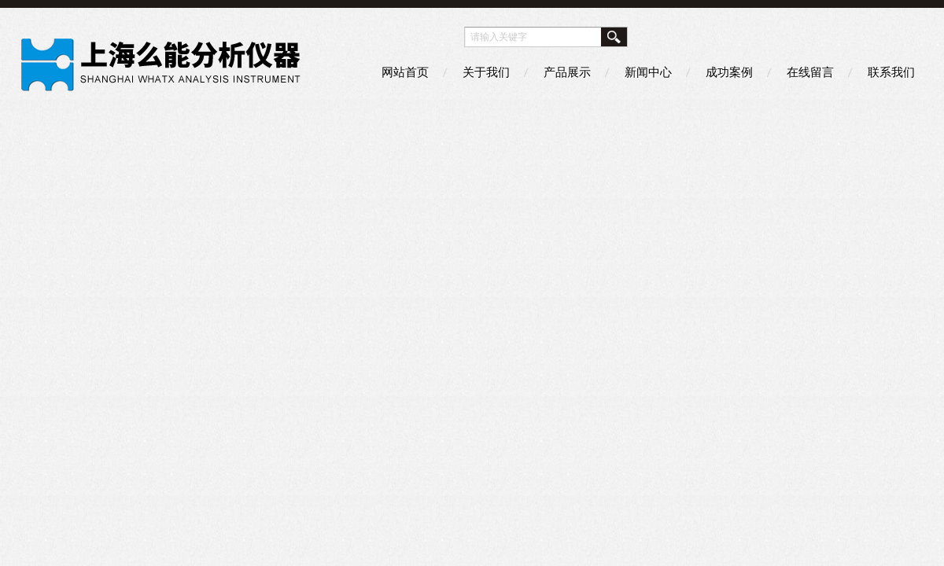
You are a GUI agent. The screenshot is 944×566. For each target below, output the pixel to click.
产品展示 (567, 72)
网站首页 (405, 72)
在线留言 (810, 72)
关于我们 (486, 72)
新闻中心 (648, 72)
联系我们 (891, 72)
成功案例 (729, 72)
